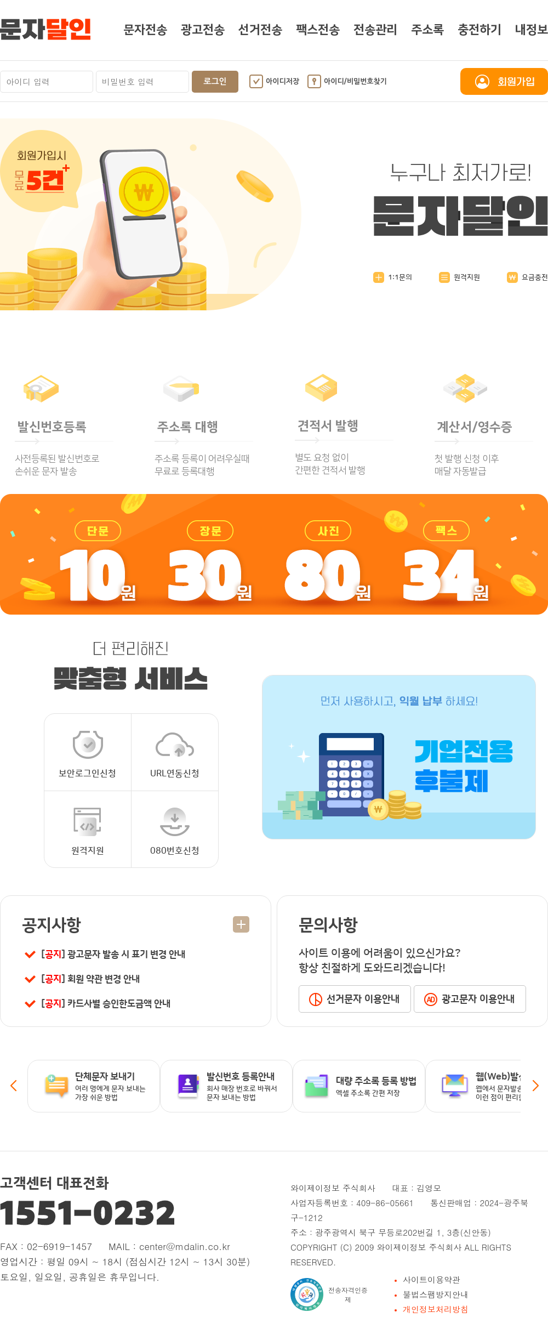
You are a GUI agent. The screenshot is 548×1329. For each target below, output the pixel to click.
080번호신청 (175, 832)
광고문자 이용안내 (478, 999)
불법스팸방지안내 (436, 1294)
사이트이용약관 (431, 1279)
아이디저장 (282, 81)
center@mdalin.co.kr (184, 1246)
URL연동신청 (175, 754)
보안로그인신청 (87, 754)
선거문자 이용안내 (363, 999)
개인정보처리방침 (436, 1309)
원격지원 (459, 277)
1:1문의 (392, 277)
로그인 (214, 81)
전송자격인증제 (329, 1294)
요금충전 (527, 277)
